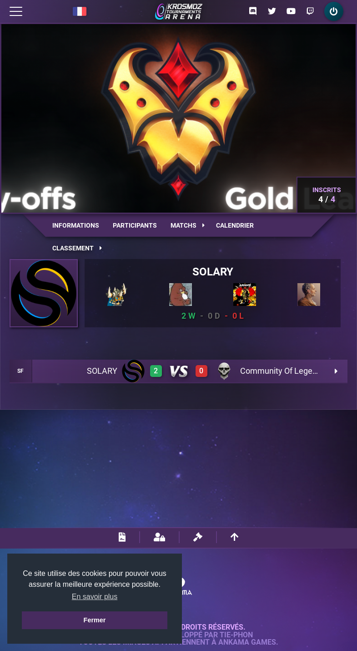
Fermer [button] (95, 620)
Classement (77, 248)
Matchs (188, 225)
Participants (135, 225)
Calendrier (235, 225)
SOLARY (212, 271)
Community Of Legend (281, 371)
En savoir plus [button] (95, 596)
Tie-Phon (236, 635)
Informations (75, 225)
